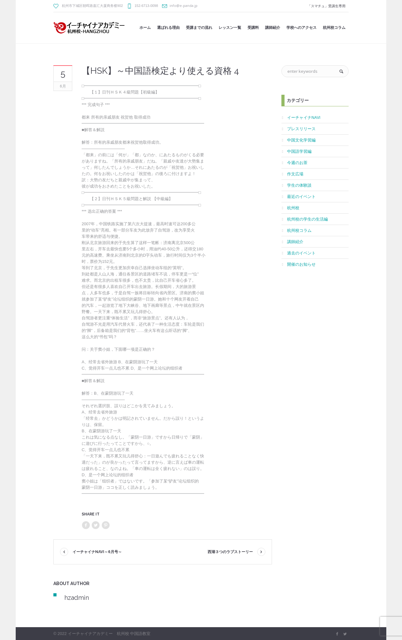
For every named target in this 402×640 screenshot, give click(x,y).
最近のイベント (301, 196)
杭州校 (293, 208)
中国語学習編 (299, 151)
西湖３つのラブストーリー (230, 552)
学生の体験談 (299, 185)
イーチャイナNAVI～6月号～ (97, 552)
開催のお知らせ (301, 264)
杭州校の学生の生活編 (307, 219)
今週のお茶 (297, 162)
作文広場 (295, 174)
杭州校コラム (299, 230)
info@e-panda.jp (184, 5)
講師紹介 (295, 241)
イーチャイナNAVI (303, 117)
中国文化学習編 (301, 140)
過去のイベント (301, 253)
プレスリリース (301, 128)
